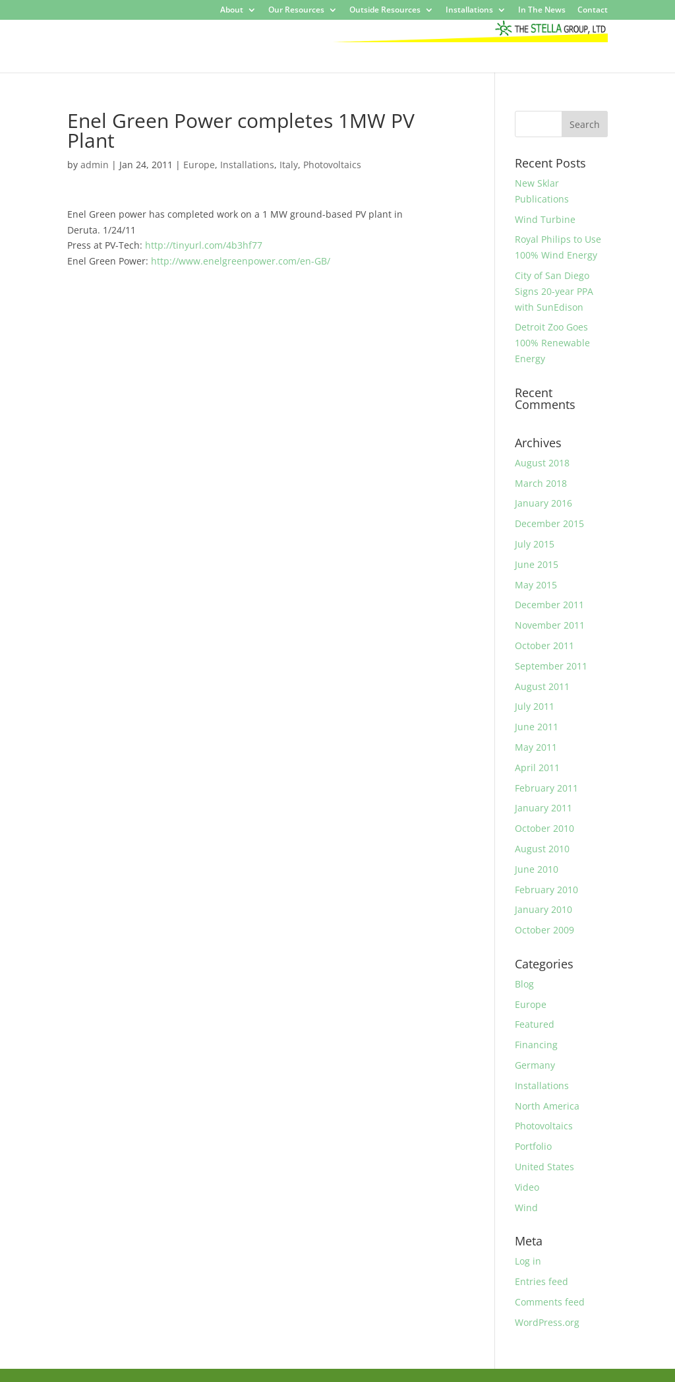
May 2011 (536, 747)
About (231, 10)
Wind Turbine (545, 219)
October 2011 (544, 645)
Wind (526, 1207)
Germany (535, 1065)
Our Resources (296, 10)
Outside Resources (385, 10)
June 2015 (536, 564)
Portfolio (533, 1146)
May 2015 (536, 585)
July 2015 (534, 544)
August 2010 (542, 848)
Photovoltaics (332, 164)
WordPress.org (547, 1322)
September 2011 (551, 666)
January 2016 (543, 503)
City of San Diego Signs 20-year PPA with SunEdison (554, 291)
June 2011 (536, 726)
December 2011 (549, 604)
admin (94, 164)
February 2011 (546, 788)
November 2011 (550, 625)
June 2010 (536, 869)
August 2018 (542, 462)
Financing (536, 1044)
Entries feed (541, 1281)
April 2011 (537, 767)
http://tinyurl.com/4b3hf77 (203, 245)
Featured (534, 1024)
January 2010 (543, 909)
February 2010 (546, 889)
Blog (524, 984)
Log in (528, 1261)
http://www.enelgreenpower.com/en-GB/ (240, 261)
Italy (288, 164)
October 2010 (544, 828)
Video (527, 1187)
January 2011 (543, 807)
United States (544, 1166)
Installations (469, 10)
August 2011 (542, 686)
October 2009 (544, 930)
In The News (542, 10)
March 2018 (541, 483)
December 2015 (549, 523)
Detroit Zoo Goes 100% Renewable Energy (552, 343)
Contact (592, 10)
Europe (199, 164)
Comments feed (550, 1302)
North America (547, 1106)
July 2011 (534, 706)
